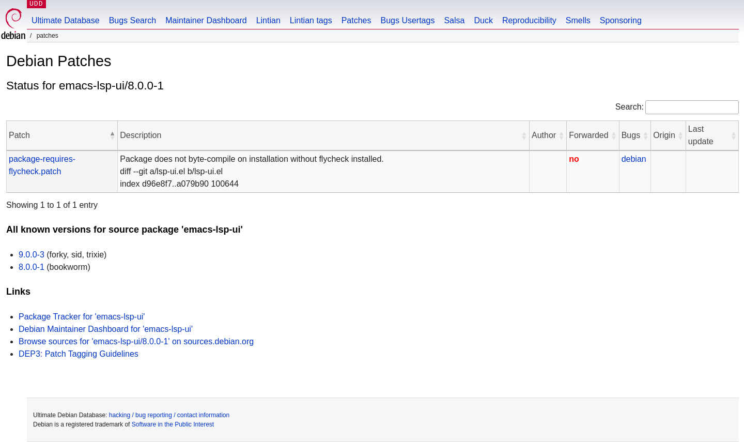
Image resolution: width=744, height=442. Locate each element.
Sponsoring (621, 20)
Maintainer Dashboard (205, 20)
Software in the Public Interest (173, 424)
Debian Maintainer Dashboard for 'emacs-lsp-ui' (106, 329)
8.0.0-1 (31, 267)
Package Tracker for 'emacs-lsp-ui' (82, 316)
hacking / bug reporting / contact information (169, 415)
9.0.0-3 (31, 254)
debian (634, 159)
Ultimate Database (66, 20)
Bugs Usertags (407, 20)
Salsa (454, 20)
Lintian (268, 20)
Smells (578, 20)
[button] (112, 135)
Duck (483, 20)
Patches (356, 20)
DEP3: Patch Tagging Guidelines (78, 353)
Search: (629, 106)
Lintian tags (311, 20)
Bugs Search (133, 20)
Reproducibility (529, 20)
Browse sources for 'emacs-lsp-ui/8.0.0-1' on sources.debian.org (136, 341)
